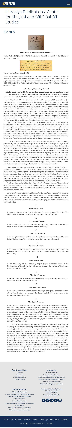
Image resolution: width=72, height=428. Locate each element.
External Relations (19, 399)
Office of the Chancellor (19, 392)
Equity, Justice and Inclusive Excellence (19, 397)
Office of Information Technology (19, 410)
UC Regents (64, 420)
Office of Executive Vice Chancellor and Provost (19, 395)
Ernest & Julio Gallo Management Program (51, 380)
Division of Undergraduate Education (51, 384)
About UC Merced (16, 420)
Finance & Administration (19, 401)
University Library (19, 380)
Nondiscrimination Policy (37, 424)
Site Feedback (54, 420)
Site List (49, 424)
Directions (27, 420)
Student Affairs (19, 406)
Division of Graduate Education (51, 382)
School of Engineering (51, 373)
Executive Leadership (19, 378)
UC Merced (19, 373)
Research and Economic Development (19, 408)
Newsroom (19, 375)
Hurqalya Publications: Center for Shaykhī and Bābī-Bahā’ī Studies (27, 18)
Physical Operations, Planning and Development (19, 404)
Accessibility (23, 424)
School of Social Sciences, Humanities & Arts (51, 378)
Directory (35, 420)
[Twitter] (48, 400)
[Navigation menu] (69, 3)
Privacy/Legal (44, 420)
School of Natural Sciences (51, 375)
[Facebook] (44, 401)
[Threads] (60, 400)
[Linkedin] (52, 401)
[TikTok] (56, 400)
